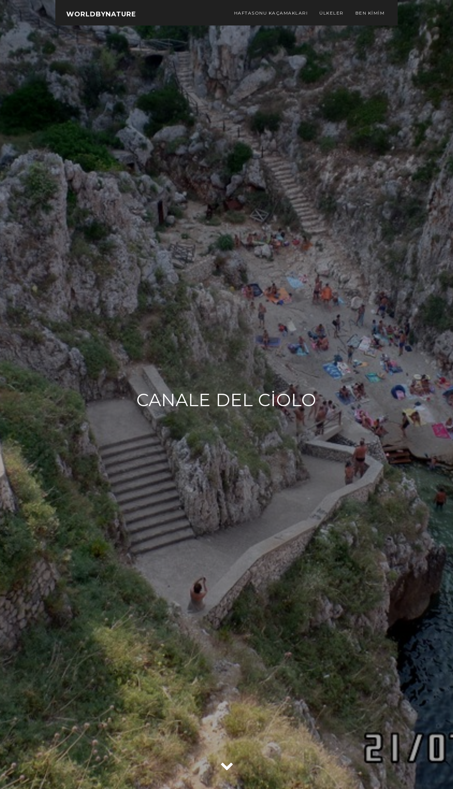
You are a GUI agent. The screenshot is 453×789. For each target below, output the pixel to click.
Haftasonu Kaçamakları (271, 13)
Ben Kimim (370, 13)
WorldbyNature (101, 14)
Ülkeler (331, 13)
